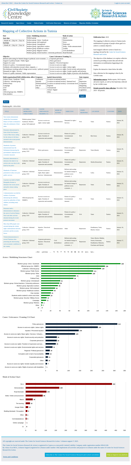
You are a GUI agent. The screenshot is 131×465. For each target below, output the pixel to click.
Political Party (14, 84)
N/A (85, 79)
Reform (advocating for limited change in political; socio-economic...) (26, 59)
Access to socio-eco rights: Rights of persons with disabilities (70, 73)
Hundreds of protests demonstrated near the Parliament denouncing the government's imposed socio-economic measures (12, 150)
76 (57, 252)
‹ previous (44, 252)
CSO (14, 88)
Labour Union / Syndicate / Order (14, 79)
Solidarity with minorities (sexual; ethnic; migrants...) (26, 67)
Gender (29, 23)
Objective (6, 56)
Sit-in (73, 42)
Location (95, 111)
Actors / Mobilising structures (36, 36)
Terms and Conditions (10, 457)
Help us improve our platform (117, 455)
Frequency (38, 77)
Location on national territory (62, 79)
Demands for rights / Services (26, 71)
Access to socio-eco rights (70, 65)
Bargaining (85, 86)
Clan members (14, 94)
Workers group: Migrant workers (44, 51)
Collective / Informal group (14, 82)
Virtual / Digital (62, 90)
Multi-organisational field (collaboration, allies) (19, 77)
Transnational (62, 88)
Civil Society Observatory (53, 23)
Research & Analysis (7, 23)
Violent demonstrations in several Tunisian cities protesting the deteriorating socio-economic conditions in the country (12, 241)
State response (84, 77)
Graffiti (73, 49)
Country (110, 111)
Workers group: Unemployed (44, 44)
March (73, 38)
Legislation (85, 90)
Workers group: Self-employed (44, 42)
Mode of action (68, 36)
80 (71, 252)
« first (37, 252)
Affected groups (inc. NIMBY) (14, 92)
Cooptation (85, 84)
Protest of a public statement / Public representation (26, 73)
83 (82, 252)
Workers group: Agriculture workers (44, 46)
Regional (62, 86)
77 (61, 252)
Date (4, 36)
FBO (14, 90)
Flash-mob (73, 44)
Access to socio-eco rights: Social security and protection (70, 69)
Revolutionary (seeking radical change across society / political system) (26, 69)
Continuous (41, 79)
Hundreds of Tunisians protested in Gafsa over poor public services (12, 173)
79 (68, 252)
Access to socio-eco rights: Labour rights (70, 67)
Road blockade (73, 53)
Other (41, 88)
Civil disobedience (73, 51)
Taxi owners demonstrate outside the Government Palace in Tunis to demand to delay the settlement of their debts (12, 121)
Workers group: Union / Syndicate (44, 40)
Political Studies (38, 23)
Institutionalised (41, 84)
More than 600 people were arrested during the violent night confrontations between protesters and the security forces (12, 228)
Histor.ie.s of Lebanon (70, 23)
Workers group (44, 38)
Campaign (14, 86)
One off (41, 86)
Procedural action (85, 88)
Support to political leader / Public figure (26, 61)
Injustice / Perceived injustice (70, 63)
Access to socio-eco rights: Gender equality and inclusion (70, 71)
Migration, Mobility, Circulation (88, 23)
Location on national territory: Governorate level (62, 84)
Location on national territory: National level (62, 82)
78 (64, 252)
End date (6, 43)
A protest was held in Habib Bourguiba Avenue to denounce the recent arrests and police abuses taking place (12, 184)
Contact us (58, 3)
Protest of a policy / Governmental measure (26, 65)
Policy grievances (70, 61)
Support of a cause (26, 63)
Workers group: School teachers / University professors (44, 53)
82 (79, 252)
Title (7, 111)
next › (87, 252)
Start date (6, 38)
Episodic (41, 82)
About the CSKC (7, 3)
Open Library (20, 23)
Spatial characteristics (54, 77)
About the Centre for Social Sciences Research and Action (34, 3)
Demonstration (73, 40)
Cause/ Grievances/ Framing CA (60, 56)
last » (92, 252)
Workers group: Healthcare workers (44, 49)
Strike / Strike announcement (73, 46)
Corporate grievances (70, 59)
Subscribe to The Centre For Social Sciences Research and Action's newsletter (72, 455)
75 (54, 252)
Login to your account (122, 3)
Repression (85, 82)
